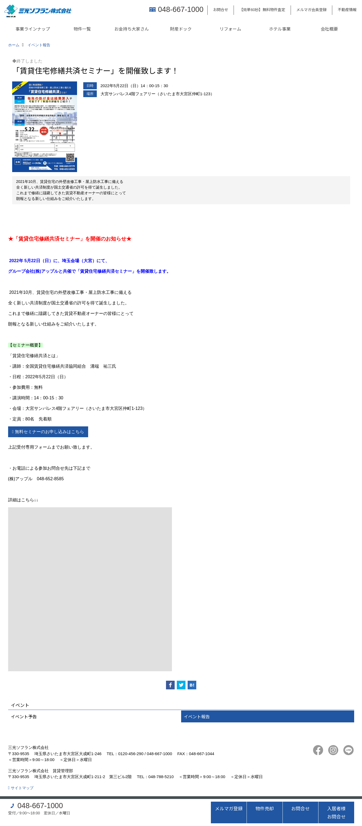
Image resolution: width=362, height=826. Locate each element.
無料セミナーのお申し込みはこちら (49, 431)
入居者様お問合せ (336, 812)
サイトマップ (22, 788)
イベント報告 (197, 716)
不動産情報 (347, 9)
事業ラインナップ (32, 28)
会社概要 (329, 28)
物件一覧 (82, 28)
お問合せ (220, 9)
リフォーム (230, 28)
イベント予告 (24, 716)
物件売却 (264, 808)
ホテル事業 (280, 28)
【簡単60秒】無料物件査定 (262, 9)
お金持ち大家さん (131, 28)
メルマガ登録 (229, 808)
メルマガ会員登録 (311, 9)
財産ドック (181, 28)
